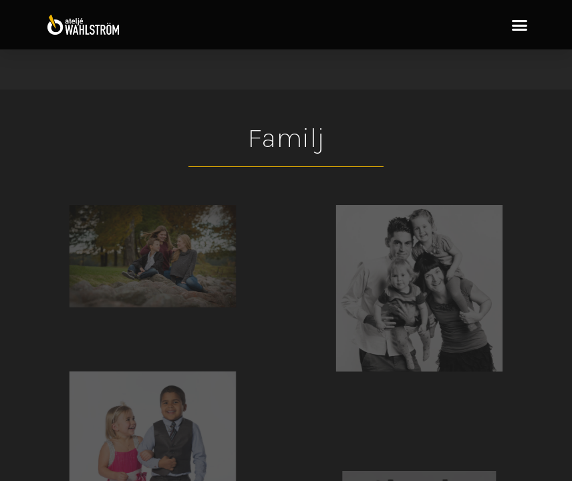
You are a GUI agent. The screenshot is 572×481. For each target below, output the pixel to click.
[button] (520, 24)
